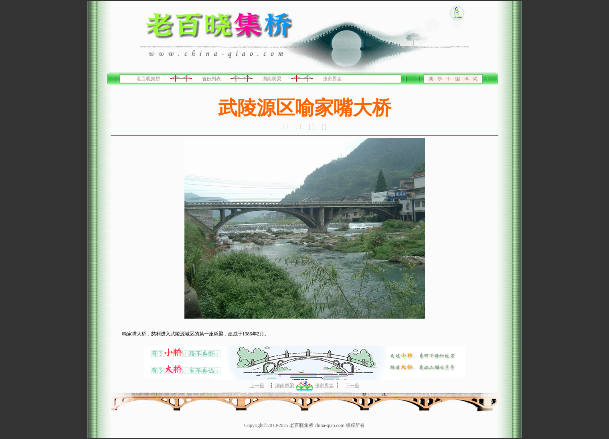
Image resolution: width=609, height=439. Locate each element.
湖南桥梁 (271, 78)
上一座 (257, 385)
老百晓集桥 (148, 78)
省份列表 (211, 78)
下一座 (352, 385)
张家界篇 (332, 78)
